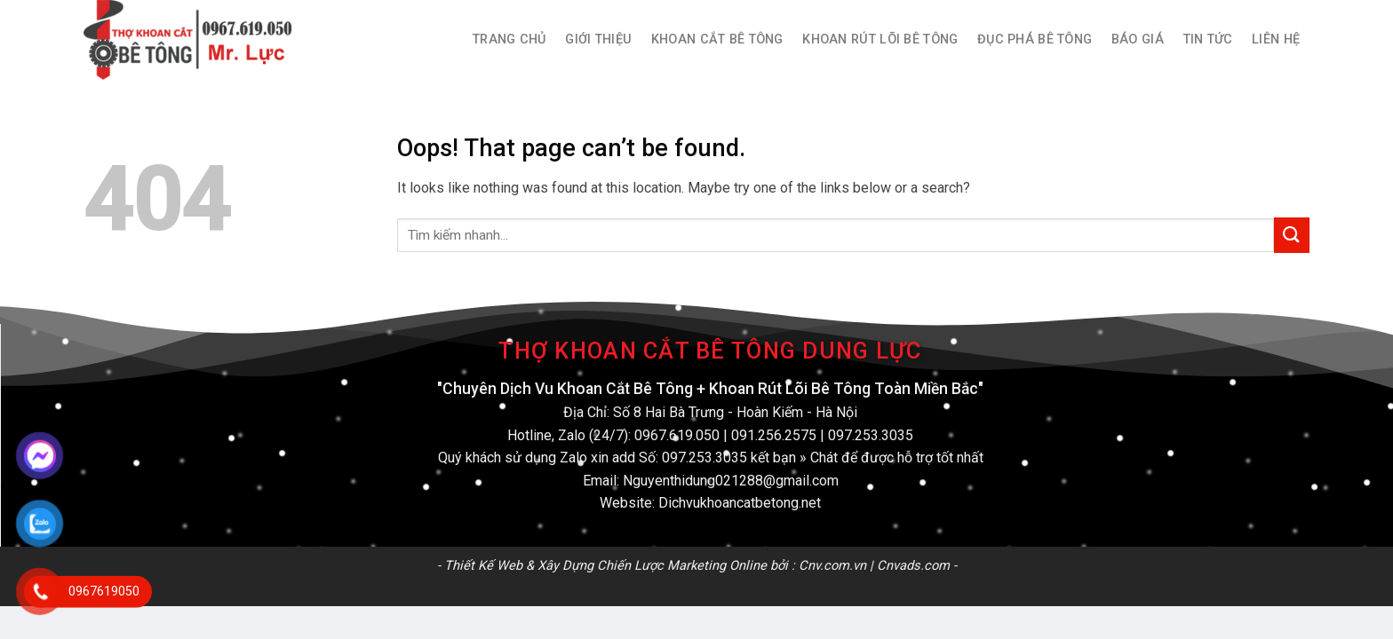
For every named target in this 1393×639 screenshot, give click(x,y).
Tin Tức (1208, 39)
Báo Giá (1137, 39)
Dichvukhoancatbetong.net (739, 502)
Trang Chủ (509, 39)
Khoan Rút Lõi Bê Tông (880, 39)
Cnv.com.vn (832, 565)
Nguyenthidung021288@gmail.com (731, 480)
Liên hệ (1276, 39)
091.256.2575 (773, 435)
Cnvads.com (913, 565)
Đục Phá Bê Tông (1034, 39)
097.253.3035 (870, 435)
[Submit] (1291, 234)
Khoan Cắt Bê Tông (717, 39)
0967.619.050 (677, 435)
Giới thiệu (598, 39)
